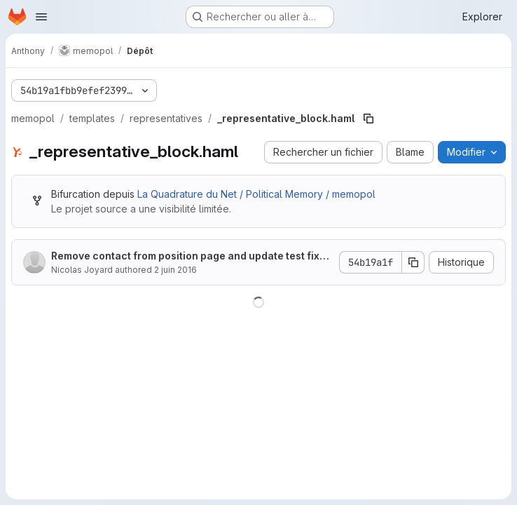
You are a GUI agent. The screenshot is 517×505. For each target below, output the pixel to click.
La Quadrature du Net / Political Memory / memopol (256, 194)
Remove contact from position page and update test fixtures (190, 256)
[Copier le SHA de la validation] (413, 262)
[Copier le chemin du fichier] (368, 118)
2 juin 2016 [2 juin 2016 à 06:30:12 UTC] (175, 269)
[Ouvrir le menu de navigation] (41, 17)
